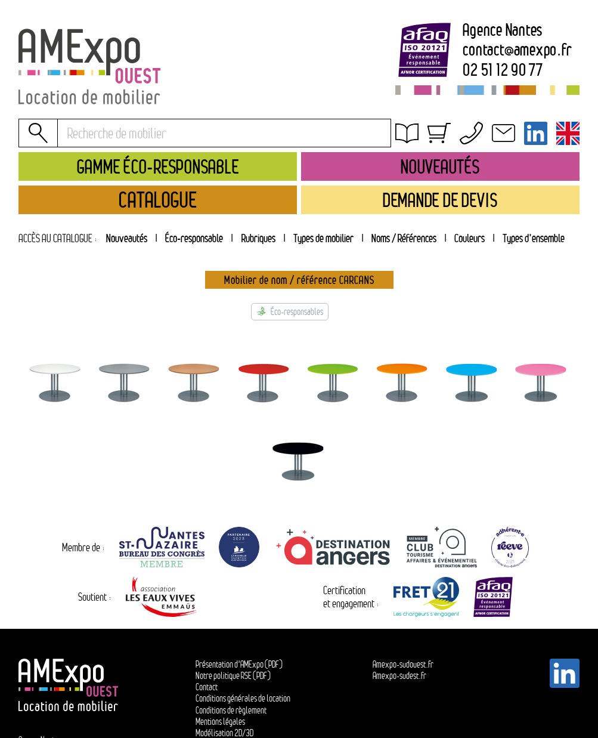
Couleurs (469, 238)
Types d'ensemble (534, 238)
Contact (207, 687)
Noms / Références (403, 238)
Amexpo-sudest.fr (399, 675)
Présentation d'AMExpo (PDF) (239, 664)
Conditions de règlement (231, 710)
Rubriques (258, 238)
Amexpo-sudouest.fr (403, 664)
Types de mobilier (323, 238)
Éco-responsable (194, 238)
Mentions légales (220, 721)
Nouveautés (126, 238)
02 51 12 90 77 (503, 69)
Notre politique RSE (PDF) (233, 675)
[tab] (258, 238)
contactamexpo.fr (517, 49)
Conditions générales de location (464, 149)
